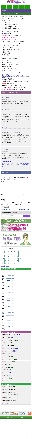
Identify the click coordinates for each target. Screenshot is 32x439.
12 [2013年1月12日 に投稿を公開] (20, 258)
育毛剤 (7, 366)
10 (10, 277)
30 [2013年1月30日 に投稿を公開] (11, 265)
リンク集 (5, 404)
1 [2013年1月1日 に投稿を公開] (8, 256)
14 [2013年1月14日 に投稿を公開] (5, 260)
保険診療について (7, 399)
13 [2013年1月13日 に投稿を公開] (3, 260)
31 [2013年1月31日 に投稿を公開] (14, 265)
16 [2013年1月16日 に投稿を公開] (11, 260)
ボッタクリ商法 (11, 58)
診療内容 (15, 7)
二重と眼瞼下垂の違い (8, 347)
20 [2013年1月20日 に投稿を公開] (3, 262)
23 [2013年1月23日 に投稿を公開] (11, 262)
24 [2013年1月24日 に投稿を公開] (14, 262)
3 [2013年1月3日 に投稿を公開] (14, 256)
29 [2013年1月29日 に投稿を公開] (8, 265)
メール (3, 199)
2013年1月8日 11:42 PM (7, 129)
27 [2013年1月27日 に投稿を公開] (3, 265)
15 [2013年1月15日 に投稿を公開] (8, 260)
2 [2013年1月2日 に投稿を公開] (11, 256)
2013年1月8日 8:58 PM (6, 111)
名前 (2, 196)
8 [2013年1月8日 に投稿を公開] (8, 258)
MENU (3, 2)
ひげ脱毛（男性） (9, 363)
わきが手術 (10, 350)
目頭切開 (7, 377)
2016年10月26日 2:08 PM (7, 151)
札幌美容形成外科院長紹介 (9, 402)
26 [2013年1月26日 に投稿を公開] (20, 262)
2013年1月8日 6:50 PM (6, 99)
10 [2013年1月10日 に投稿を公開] (14, 258)
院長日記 (4, 7)
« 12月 (3, 267)
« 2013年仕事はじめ (5, 211)
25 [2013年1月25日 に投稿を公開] (17, 262)
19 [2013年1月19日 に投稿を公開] (20, 260)
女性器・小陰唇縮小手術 (11, 342)
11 (12, 277)
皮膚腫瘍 (7, 374)
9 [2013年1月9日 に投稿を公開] (11, 258)
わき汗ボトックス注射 (10, 352)
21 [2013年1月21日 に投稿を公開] (5, 262)
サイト (2, 201)
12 (13, 277)
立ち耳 (7, 355)
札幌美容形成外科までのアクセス (11, 394)
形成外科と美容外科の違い (9, 391)
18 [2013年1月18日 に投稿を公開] (17, 260)
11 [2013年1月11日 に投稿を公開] (17, 258)
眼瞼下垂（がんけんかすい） (12, 336)
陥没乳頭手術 (8, 339)
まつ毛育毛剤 (8, 369)
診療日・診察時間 (27, 7)
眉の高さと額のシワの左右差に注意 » (25, 211)
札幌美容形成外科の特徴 (9, 388)
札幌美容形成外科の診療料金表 (10, 396)
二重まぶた (8, 344)
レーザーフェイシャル (10, 361)
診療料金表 (21, 7)
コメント (4, 181)
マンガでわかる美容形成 (9, 7)
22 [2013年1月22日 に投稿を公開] (8, 262)
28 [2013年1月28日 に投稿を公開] (5, 265)
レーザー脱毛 (8, 358)
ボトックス (8, 379)
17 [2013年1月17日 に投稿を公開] (14, 260)
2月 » (7, 267)
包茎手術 (7, 371)
